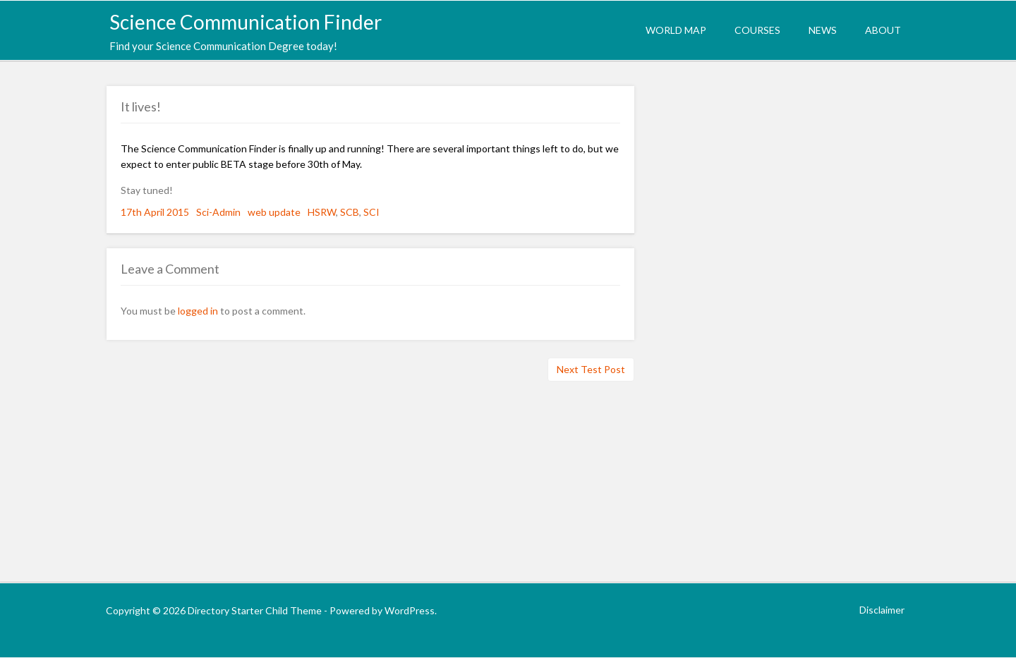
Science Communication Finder (245, 22)
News (823, 30)
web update (274, 212)
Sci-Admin (218, 212)
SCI (371, 212)
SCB (349, 212)
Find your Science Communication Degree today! (223, 45)
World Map (676, 30)
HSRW (322, 212)
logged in (198, 311)
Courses (757, 30)
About (883, 30)
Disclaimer (882, 610)
